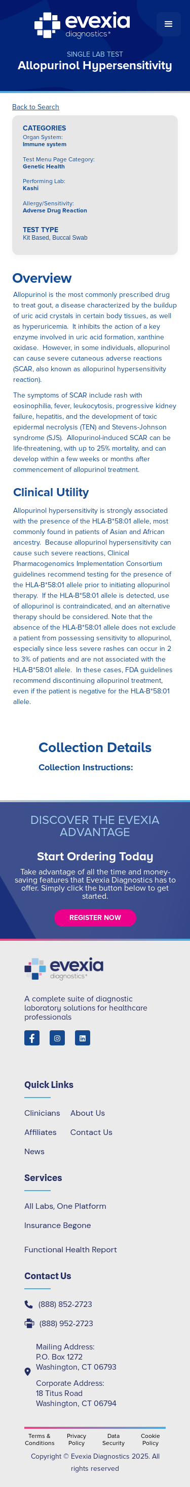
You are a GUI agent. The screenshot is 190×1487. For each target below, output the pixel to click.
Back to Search (35, 107)
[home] (83, 24)
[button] (169, 24)
